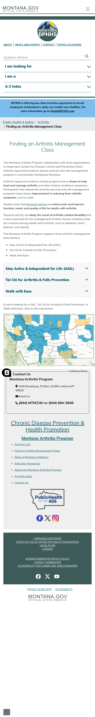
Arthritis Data (23, 476)
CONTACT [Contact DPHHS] (49, 44)
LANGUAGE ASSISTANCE (47, 538)
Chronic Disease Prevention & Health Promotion (47, 426)
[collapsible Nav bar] (87, 9)
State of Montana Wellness (31, 457)
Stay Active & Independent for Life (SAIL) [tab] (40, 268)
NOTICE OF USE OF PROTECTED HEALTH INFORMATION (47, 542)
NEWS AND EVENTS (27, 44)
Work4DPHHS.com (62, 111)
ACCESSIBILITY (64, 589)
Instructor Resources (27, 463)
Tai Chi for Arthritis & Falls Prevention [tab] (37, 280)
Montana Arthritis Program (47, 438)
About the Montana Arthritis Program (38, 470)
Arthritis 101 (22, 444)
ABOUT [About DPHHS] (7, 44)
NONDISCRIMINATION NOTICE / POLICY (47, 558)
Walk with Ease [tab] (19, 291)
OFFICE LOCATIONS (70, 44)
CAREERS (47, 549)
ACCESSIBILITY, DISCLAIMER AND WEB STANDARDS (47, 565)
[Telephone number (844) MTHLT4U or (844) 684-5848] (44, 403)
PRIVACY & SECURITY (39, 589)
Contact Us (21, 482)
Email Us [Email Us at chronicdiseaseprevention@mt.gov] (22, 396)
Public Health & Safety (18, 122)
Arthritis (43, 122)
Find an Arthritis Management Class (37, 450)
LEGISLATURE (47, 545)
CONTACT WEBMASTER (47, 562)
